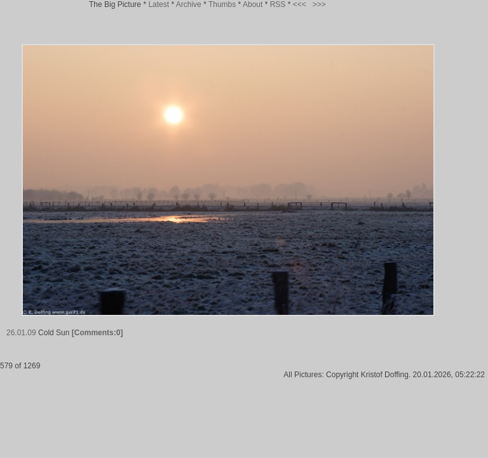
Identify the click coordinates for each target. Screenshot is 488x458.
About (252, 4)
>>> (319, 4)
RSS (278, 4)
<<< (299, 4)
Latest (158, 4)
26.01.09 (21, 332)
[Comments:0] (97, 332)
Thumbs (222, 4)
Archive (188, 4)
